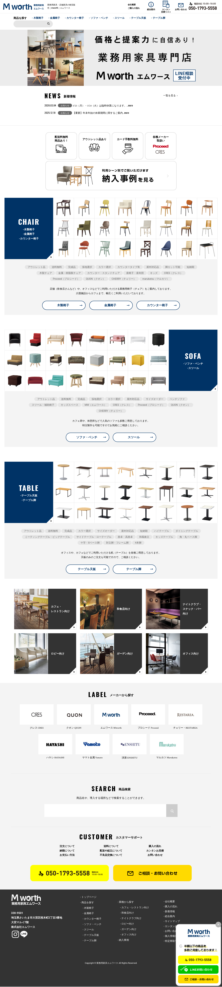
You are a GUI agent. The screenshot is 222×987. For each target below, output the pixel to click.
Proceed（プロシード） (66, 279)
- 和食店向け (126, 913)
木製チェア (45, 273)
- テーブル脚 (158, 17)
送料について (111, 846)
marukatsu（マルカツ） (155, 279)
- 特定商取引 (170, 941)
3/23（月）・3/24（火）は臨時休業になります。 (103, 105)
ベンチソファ (177, 399)
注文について (67, 846)
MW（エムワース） (95, 405)
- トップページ (88, 897)
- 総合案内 (169, 916)
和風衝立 (144, 537)
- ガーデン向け (127, 929)
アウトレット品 (36, 267)
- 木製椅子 (37, 17)
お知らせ (65, 105)
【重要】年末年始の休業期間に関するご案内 (101, 113)
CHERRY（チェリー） (124, 279)
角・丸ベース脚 (188, 537)
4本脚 (138, 543)
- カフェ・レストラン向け (133, 907)
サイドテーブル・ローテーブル (93, 537)
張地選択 (87, 267)
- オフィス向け (127, 934)
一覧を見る (169, 95)
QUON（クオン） (95, 279)
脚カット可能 (172, 267)
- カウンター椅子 (74, 17)
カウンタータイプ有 (128, 267)
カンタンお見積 (155, 851)
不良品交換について (111, 855)
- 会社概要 (169, 901)
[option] (111, 58)
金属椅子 (110, 305)
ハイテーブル (161, 531)
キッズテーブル (164, 537)
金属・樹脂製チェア (69, 273)
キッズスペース (69, 405)
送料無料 (57, 267)
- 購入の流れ (170, 906)
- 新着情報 (169, 911)
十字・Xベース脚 (90, 543)
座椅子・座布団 (135, 273)
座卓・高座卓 (125, 537)
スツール (134, 437)
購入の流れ (155, 846)
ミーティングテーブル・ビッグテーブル (47, 537)
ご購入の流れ (134, 8)
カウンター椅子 (157, 305)
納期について (67, 851)
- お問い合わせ (172, 931)
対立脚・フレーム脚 (117, 543)
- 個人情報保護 (172, 936)
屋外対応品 (152, 267)
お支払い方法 (67, 855)
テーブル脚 (133, 569)
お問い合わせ (155, 855)
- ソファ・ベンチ (98, 17)
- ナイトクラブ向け (129, 918)
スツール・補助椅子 (43, 405)
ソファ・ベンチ (86, 437)
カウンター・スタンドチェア (103, 273)
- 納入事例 (123, 940)
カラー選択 (104, 267)
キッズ (154, 273)
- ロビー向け (126, 924)
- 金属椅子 (54, 17)
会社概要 (132, 4)
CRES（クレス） (173, 273)
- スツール (119, 17)
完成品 (72, 267)
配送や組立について (111, 851)
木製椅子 (63, 305)
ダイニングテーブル (187, 531)
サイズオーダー (154, 399)
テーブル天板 (87, 569)
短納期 (190, 267)
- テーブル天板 (138, 17)
